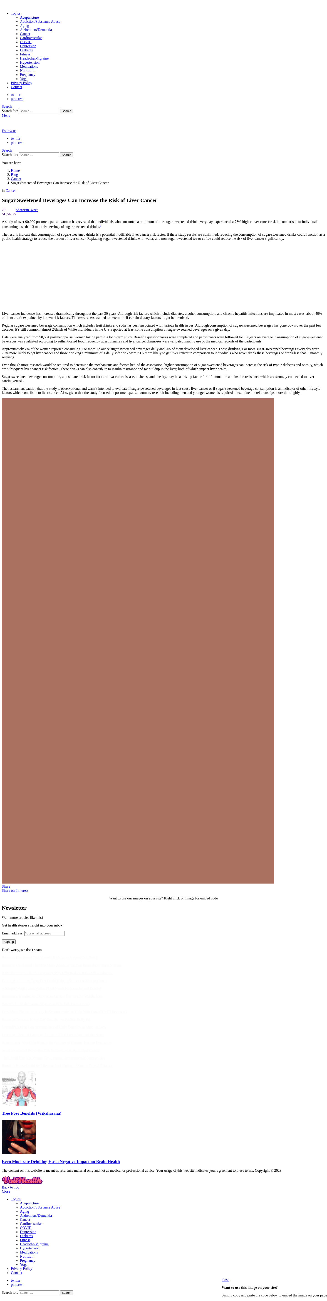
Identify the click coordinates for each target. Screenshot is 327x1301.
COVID (26, 42)
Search (66, 111)
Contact (16, 87)
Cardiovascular (31, 38)
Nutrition (26, 70)
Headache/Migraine (34, 58)
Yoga (23, 79)
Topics (15, 13)
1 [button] (101, 225)
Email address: (12, 933)
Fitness (25, 54)
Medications (29, 66)
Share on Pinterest (15, 890)
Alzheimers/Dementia (36, 30)
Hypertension (30, 62)
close (225, 1280)
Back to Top (11, 1187)
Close (6, 1191)
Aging (24, 25)
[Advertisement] (163, 276)
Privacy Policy (21, 83)
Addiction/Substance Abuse (40, 21)
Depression (28, 46)
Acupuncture (29, 17)
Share (6, 886)
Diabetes (26, 50)
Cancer (25, 34)
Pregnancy (27, 75)
